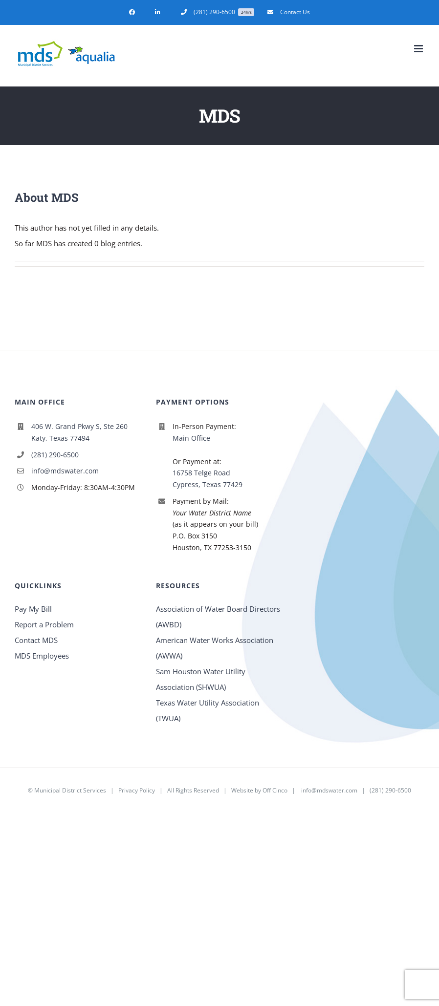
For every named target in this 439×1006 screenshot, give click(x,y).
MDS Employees (42, 656)
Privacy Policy (136, 790)
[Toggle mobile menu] (419, 48)
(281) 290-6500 (55, 454)
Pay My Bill (33, 609)
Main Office (191, 438)
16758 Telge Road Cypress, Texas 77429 (207, 478)
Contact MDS (36, 640)
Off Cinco (275, 790)
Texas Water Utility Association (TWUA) (207, 710)
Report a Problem (44, 624)
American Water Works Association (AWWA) (214, 648)
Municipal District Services (70, 790)
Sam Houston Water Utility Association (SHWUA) (200, 679)
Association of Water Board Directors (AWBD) (218, 616)
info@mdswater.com (65, 470)
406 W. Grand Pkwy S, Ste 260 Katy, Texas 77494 (79, 432)
